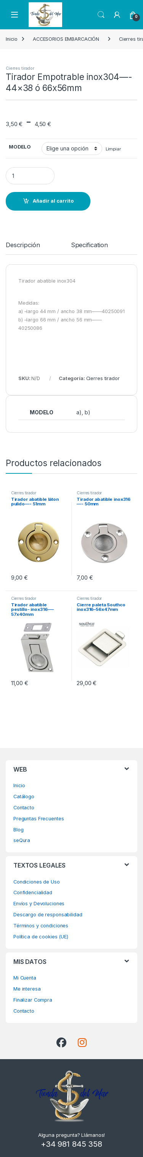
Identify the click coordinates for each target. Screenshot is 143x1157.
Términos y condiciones (40, 925)
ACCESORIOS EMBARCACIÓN (66, 39)
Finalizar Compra (32, 1000)
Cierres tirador (20, 68)
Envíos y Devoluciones (38, 903)
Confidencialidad (32, 892)
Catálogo (23, 796)
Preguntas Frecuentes (38, 818)
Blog (18, 830)
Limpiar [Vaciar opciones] (113, 149)
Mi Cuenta (24, 978)
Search (101, 15)
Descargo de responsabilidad (47, 914)
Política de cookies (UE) (40, 937)
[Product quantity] (30, 175)
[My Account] (117, 14)
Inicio (12, 39)
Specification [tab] (89, 245)
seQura (21, 840)
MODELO (20, 147)
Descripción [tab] (23, 245)
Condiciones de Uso (36, 882)
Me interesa (27, 989)
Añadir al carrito (53, 201)
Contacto (23, 807)
